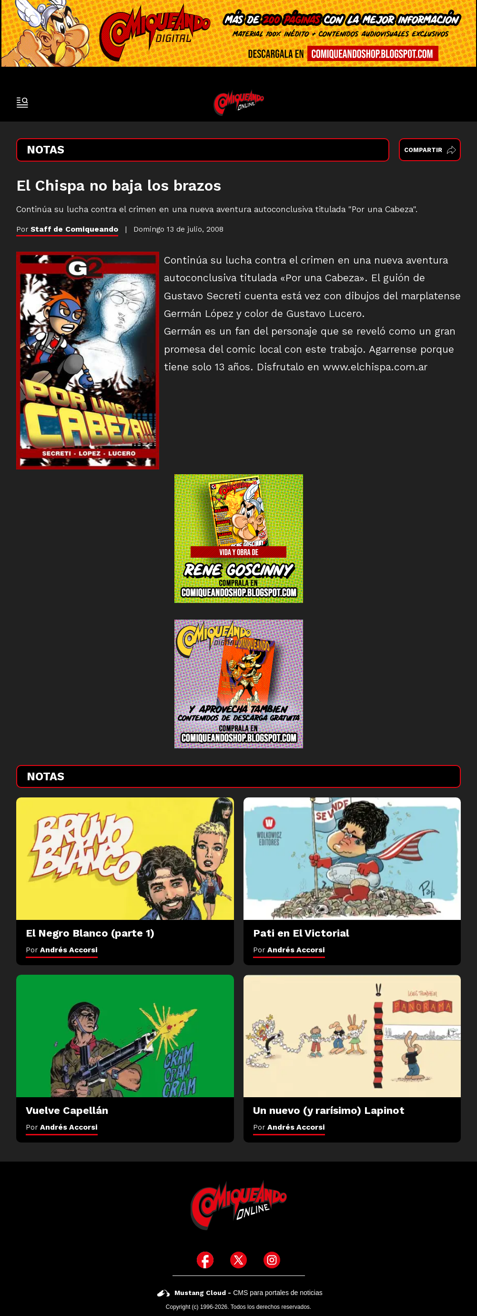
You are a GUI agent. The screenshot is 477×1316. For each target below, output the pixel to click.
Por (62, 949)
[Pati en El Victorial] (352, 858)
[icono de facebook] (205, 1260)
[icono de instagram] (272, 1260)
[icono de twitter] (238, 1260)
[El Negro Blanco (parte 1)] (125, 858)
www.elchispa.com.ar (375, 367)
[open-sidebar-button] (22, 102)
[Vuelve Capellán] (125, 1036)
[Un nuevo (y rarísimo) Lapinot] (352, 1036)
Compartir (430, 150)
